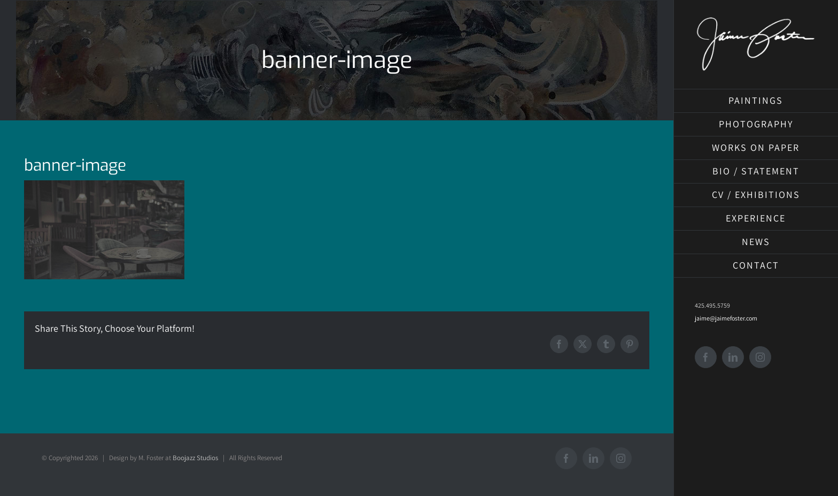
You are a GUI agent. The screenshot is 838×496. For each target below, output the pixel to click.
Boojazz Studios (195, 457)
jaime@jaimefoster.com (726, 318)
